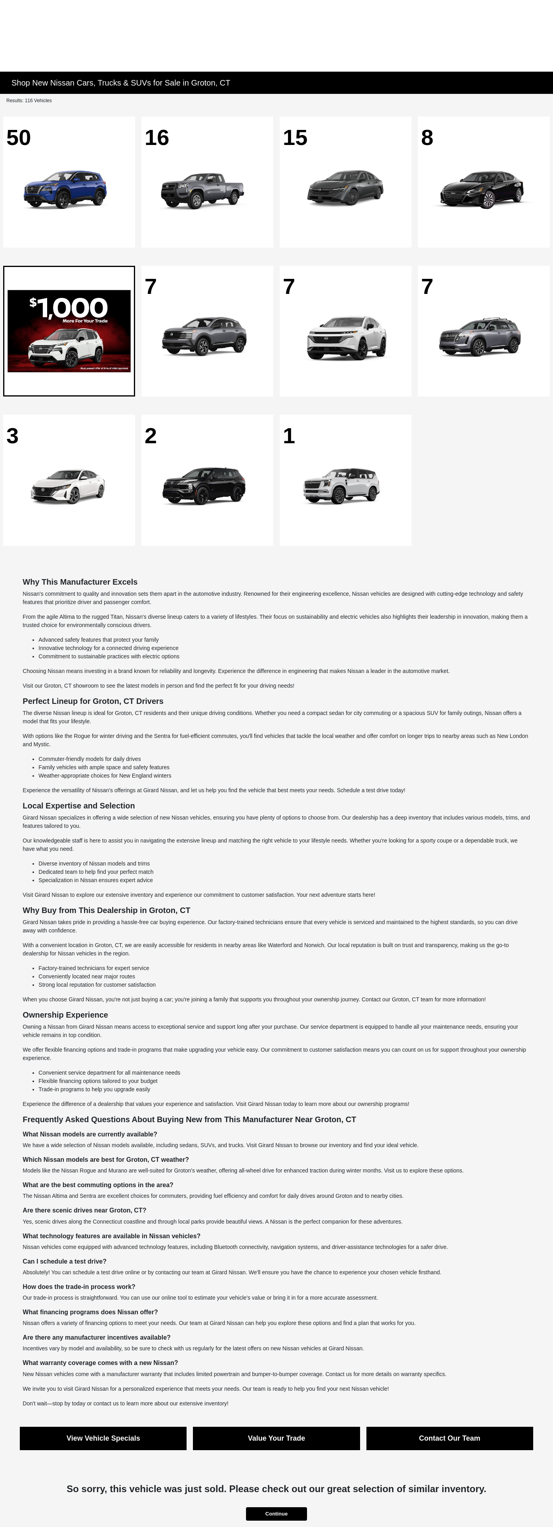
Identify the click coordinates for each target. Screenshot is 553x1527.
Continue (276, 1514)
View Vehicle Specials (103, 1438)
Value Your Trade (276, 1438)
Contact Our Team (450, 1438)
